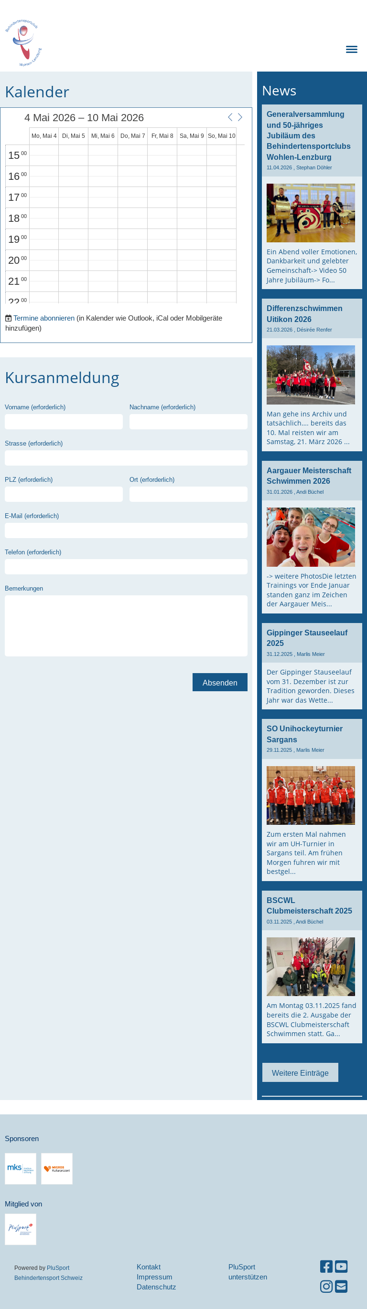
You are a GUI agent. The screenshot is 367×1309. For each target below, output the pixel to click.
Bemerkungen (24, 588)
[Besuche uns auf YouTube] (341, 1266)
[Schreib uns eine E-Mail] (341, 1286)
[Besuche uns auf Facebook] (326, 1266)
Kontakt (149, 1267)
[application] (125, 208)
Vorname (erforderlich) (35, 407)
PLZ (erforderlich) (29, 479)
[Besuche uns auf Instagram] (326, 1286)
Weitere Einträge (300, 1073)
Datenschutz (156, 1287)
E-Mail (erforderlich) (32, 515)
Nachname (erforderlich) (162, 407)
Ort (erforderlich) (152, 479)
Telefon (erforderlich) (33, 552)
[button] (230, 117)
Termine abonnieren (44, 318)
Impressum (155, 1277)
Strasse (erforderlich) (34, 443)
